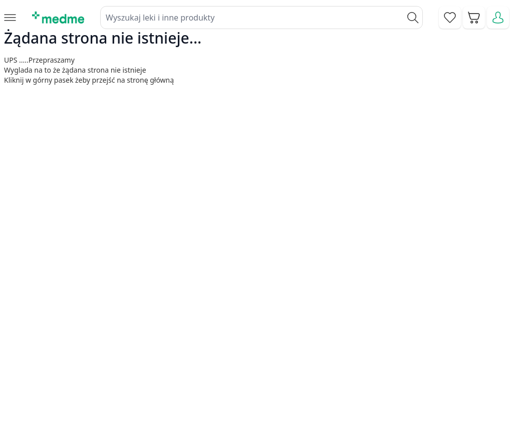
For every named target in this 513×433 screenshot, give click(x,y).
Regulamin (188, 349)
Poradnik (295, 326)
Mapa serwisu (304, 349)
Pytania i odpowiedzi (316, 372)
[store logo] (58, 18)
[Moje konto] (498, 18)
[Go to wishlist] (450, 18)
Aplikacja (294, 395)
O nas (179, 372)
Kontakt (183, 326)
